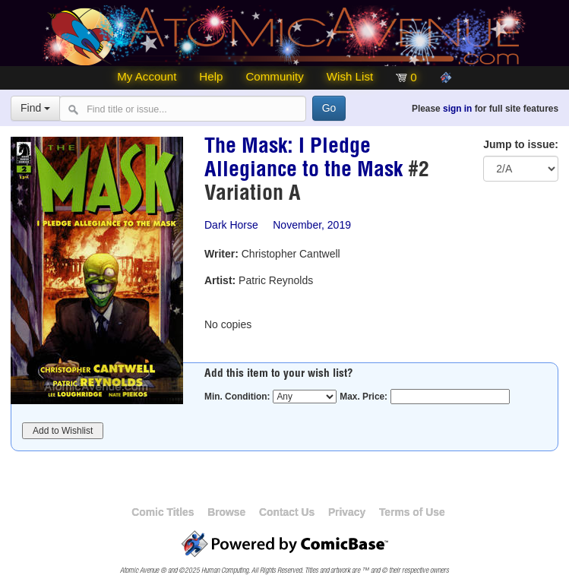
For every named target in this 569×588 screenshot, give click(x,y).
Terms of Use (412, 512)
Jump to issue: (520, 144)
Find (35, 108)
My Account (146, 76)
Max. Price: (363, 396)
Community (274, 76)
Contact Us (287, 512)
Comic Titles (162, 512)
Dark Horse (231, 225)
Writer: (221, 254)
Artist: (220, 280)
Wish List (350, 76)
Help (211, 76)
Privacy (346, 512)
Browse (226, 512)
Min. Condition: (237, 396)
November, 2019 (312, 225)
